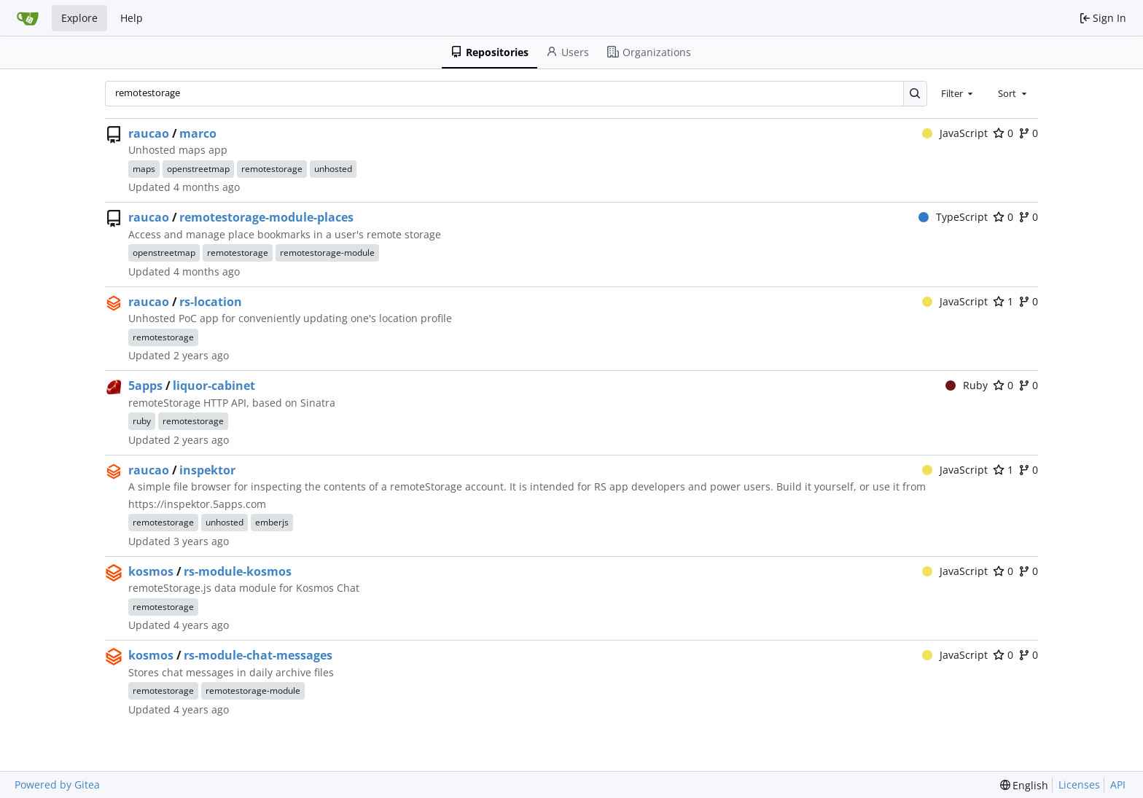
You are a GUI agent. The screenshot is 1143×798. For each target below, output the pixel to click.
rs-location (210, 301)
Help (131, 18)
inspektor (207, 470)
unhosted (333, 169)
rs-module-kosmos (238, 571)
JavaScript (955, 133)
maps (144, 169)
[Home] (27, 18)
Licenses (1079, 784)
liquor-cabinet (214, 385)
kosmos (150, 571)
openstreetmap (198, 169)
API (1118, 784)
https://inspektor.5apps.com (197, 504)
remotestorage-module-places (266, 217)
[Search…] (915, 93)
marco (197, 133)
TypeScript (953, 217)
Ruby (966, 385)
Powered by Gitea (57, 784)
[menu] (1024, 785)
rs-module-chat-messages (258, 655)
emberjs (272, 522)
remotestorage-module (327, 252)
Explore (79, 18)
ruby (142, 421)
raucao (148, 133)
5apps (145, 385)
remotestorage (272, 169)
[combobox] (958, 93)
